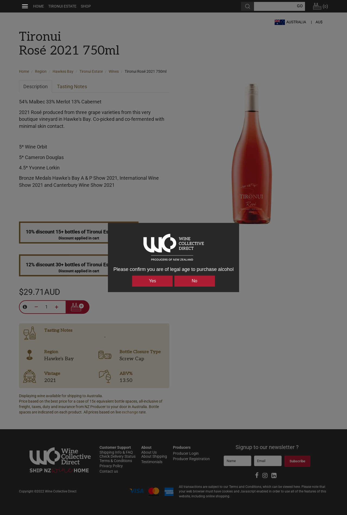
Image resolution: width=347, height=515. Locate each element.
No (194, 281)
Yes (152, 281)
